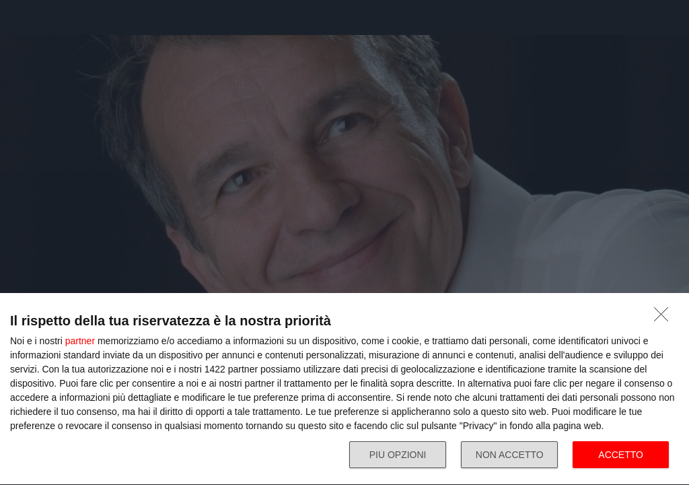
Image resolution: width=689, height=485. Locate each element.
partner (80, 341)
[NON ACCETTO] (665, 318)
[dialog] (344, 389)
